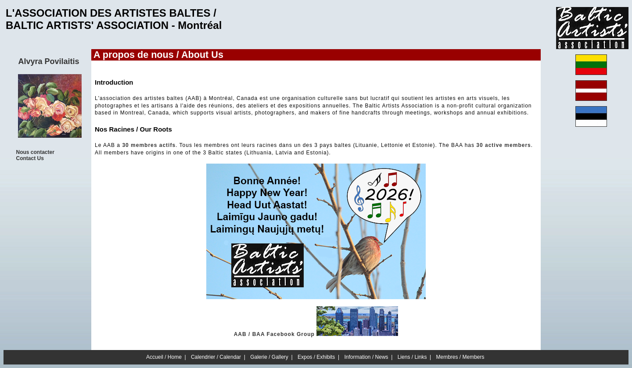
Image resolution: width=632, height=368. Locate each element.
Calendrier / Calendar (216, 357)
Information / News (366, 357)
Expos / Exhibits (316, 357)
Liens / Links (412, 357)
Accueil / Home (164, 357)
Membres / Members (460, 357)
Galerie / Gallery (269, 357)
